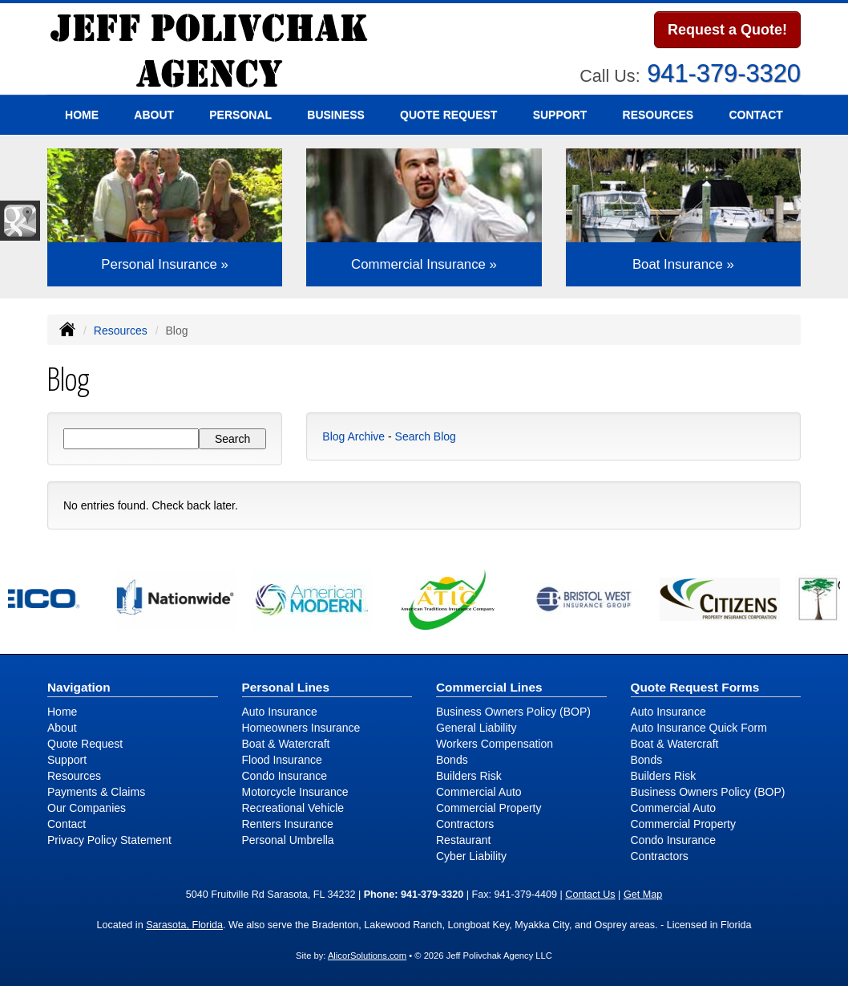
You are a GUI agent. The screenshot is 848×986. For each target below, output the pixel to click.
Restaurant (463, 840)
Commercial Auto (479, 791)
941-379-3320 (724, 73)
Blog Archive (353, 436)
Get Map (643, 894)
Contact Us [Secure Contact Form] (590, 894)
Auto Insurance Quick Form (699, 727)
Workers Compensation (494, 743)
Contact (755, 114)
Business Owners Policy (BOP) (513, 711)
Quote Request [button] (448, 114)
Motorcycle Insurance (295, 791)
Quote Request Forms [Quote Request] (695, 687)
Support (67, 759)
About (154, 114)
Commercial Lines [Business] (489, 687)
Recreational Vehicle (293, 807)
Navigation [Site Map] (79, 687)
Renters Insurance (287, 824)
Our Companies (86, 807)
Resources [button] (658, 114)
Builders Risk (469, 775)
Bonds (452, 759)
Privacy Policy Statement (109, 840)
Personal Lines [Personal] (286, 687)
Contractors (465, 824)
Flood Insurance (282, 759)
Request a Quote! (727, 30)
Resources (120, 330)
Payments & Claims (96, 791)
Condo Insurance (285, 775)
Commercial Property (488, 807)
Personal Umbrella (288, 840)
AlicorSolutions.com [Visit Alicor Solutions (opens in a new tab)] (367, 955)
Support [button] (560, 114)
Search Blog (425, 436)
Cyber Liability (471, 856)
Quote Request (85, 743)
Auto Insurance (279, 711)
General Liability (476, 727)
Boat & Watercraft (286, 743)
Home (82, 114)
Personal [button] (240, 114)
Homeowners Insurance (301, 727)
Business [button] (336, 114)
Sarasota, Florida (184, 925)
